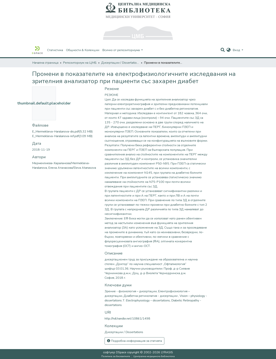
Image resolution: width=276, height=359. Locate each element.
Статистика (55, 50)
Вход (237, 50)
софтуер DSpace (114, 352)
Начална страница (45, 63)
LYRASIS (167, 352)
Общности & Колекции (82, 50)
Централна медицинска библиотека (154, 356)
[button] (228, 50)
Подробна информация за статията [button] (134, 341)
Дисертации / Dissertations (120, 63)
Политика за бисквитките (115, 356)
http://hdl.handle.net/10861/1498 (127, 318)
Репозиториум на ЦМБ (80, 63)
